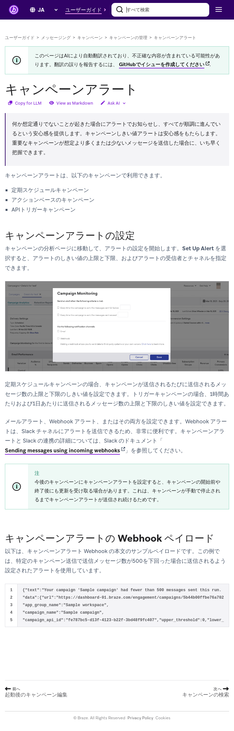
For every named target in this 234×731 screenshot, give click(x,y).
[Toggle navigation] (218, 9)
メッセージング (56, 37)
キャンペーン (90, 37)
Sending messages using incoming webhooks (62, 450)
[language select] (48, 10)
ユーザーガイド (20, 37)
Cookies (162, 718)
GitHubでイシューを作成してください (161, 64)
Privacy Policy (140, 718)
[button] (87, 10)
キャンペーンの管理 (128, 37)
